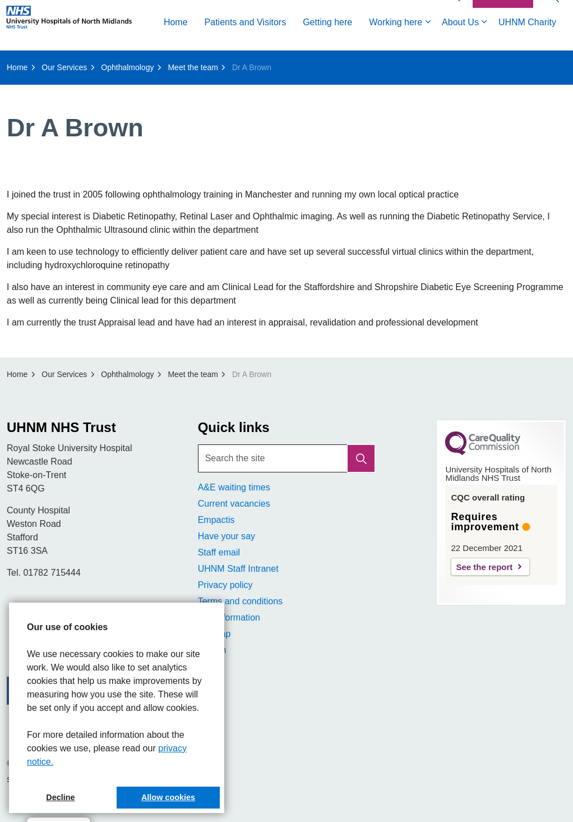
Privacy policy (225, 585)
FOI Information (229, 617)
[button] (361, 458)
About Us (305, 63)
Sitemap (214, 634)
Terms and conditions (240, 601)
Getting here (172, 63)
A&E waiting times (234, 487)
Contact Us (503, 38)
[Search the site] (287, 458)
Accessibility (440, 37)
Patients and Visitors (90, 63)
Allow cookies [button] (168, 797)
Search (212, 650)
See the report (484, 567)
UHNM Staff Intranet (238, 568)
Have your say (226, 536)
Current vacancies (234, 503)
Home (20, 63)
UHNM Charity (372, 63)
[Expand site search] (553, 37)
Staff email (219, 552)
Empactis (216, 520)
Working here (240, 63)
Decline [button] (60, 797)
